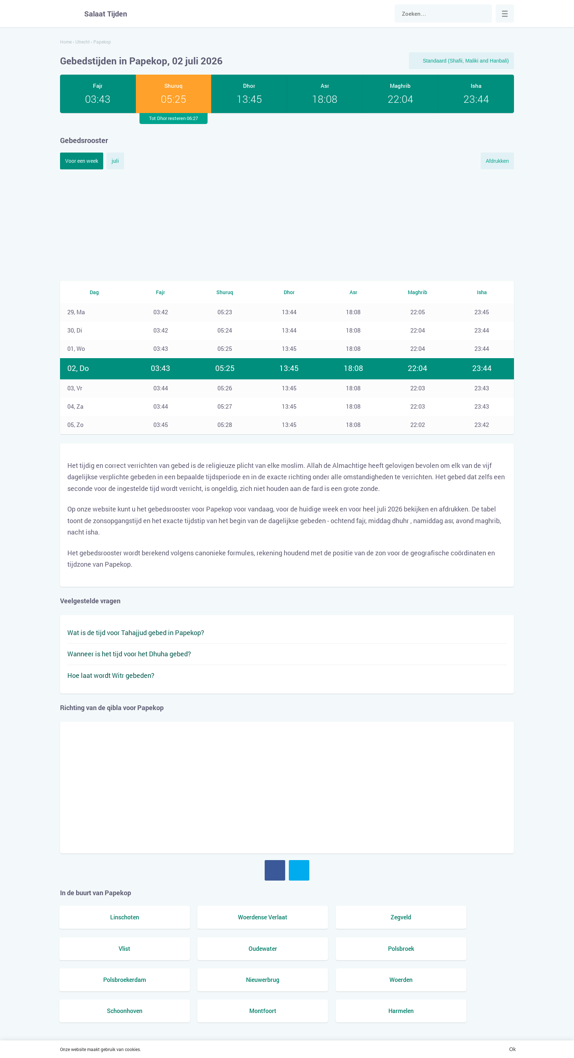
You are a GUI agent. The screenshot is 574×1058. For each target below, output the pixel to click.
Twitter (299, 870)
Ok (512, 1049)
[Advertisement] (287, 224)
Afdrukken (497, 161)
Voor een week (81, 160)
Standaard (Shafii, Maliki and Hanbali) (466, 61)
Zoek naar (483, 13)
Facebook (275, 870)
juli (115, 160)
